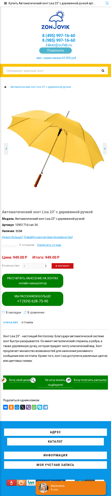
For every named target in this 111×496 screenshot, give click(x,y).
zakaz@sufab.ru (59, 45)
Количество (11, 265)
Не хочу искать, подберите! (55, 382)
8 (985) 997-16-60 (58, 40)
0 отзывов (26, 245)
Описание (10, 322)
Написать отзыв (49, 245)
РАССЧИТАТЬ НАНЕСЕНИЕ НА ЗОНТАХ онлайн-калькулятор (32, 281)
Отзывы (27, 322)
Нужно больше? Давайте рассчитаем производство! (37, 237)
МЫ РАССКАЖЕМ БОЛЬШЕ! (32, 299)
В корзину (62, 266)
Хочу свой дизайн (21, 380)
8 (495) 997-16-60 (58, 35)
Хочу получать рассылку (90, 380)
